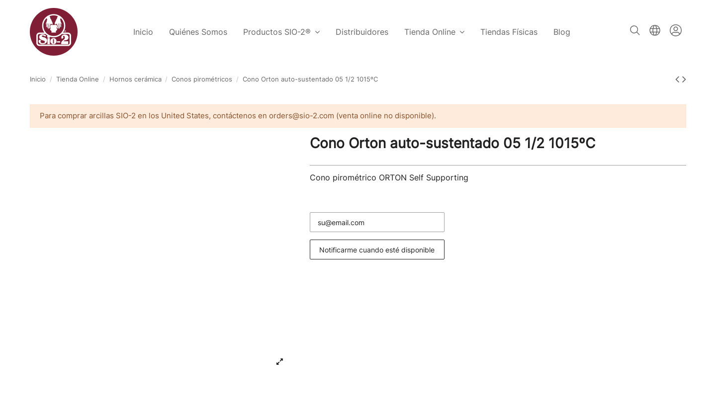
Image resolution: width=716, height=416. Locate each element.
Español (655, 30)
